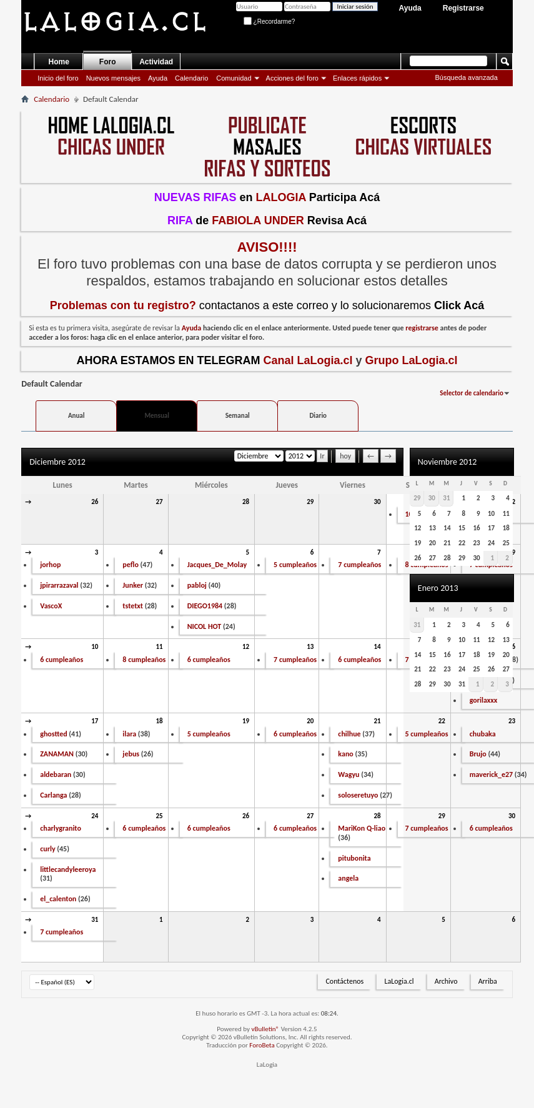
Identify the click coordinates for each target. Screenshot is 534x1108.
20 (310, 721)
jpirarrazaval (59, 585)
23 (511, 721)
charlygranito (60, 828)
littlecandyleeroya (68, 869)
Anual (76, 416)
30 (376, 502)
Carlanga (53, 795)
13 (310, 647)
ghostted (53, 734)
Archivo (446, 981)
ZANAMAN (57, 753)
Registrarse (463, 8)
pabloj (197, 585)
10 (94, 647)
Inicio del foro (57, 78)
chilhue (349, 734)
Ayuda (410, 8)
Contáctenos (344, 981)
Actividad (156, 61)
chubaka (483, 734)
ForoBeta (261, 1045)
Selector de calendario (471, 393)
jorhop (50, 564)
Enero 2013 (438, 588)
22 (441, 721)
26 (94, 502)
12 (245, 647)
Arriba (487, 981)
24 (94, 816)
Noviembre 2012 (447, 462)
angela (348, 878)
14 (376, 647)
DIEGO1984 (205, 605)
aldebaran (55, 774)
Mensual (156, 416)
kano (345, 753)
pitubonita (354, 858)
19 (245, 721)
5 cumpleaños (295, 564)
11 (159, 647)
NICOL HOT (204, 626)
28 (245, 502)
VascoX (51, 605)
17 (94, 721)
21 (376, 721)
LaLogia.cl (398, 981)
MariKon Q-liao (361, 828)
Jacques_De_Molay (217, 564)
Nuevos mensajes (113, 78)
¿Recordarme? (269, 21)
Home (59, 61)
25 (159, 816)
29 (310, 502)
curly (47, 848)
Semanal (237, 416)
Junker (132, 585)
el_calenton (58, 898)
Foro (107, 61)
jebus (130, 753)
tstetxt (132, 605)
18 (159, 721)
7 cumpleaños (359, 564)
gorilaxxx (484, 700)
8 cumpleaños (144, 659)
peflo (130, 564)
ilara (129, 734)
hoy (345, 456)
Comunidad (233, 78)
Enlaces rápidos (357, 78)
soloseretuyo (358, 795)
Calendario (191, 78)
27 (159, 502)
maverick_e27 (491, 774)
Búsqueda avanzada (466, 77)
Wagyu (348, 774)
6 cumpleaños (61, 659)
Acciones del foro (292, 78)
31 (94, 920)
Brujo (478, 753)
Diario (318, 416)
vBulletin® (265, 1029)
